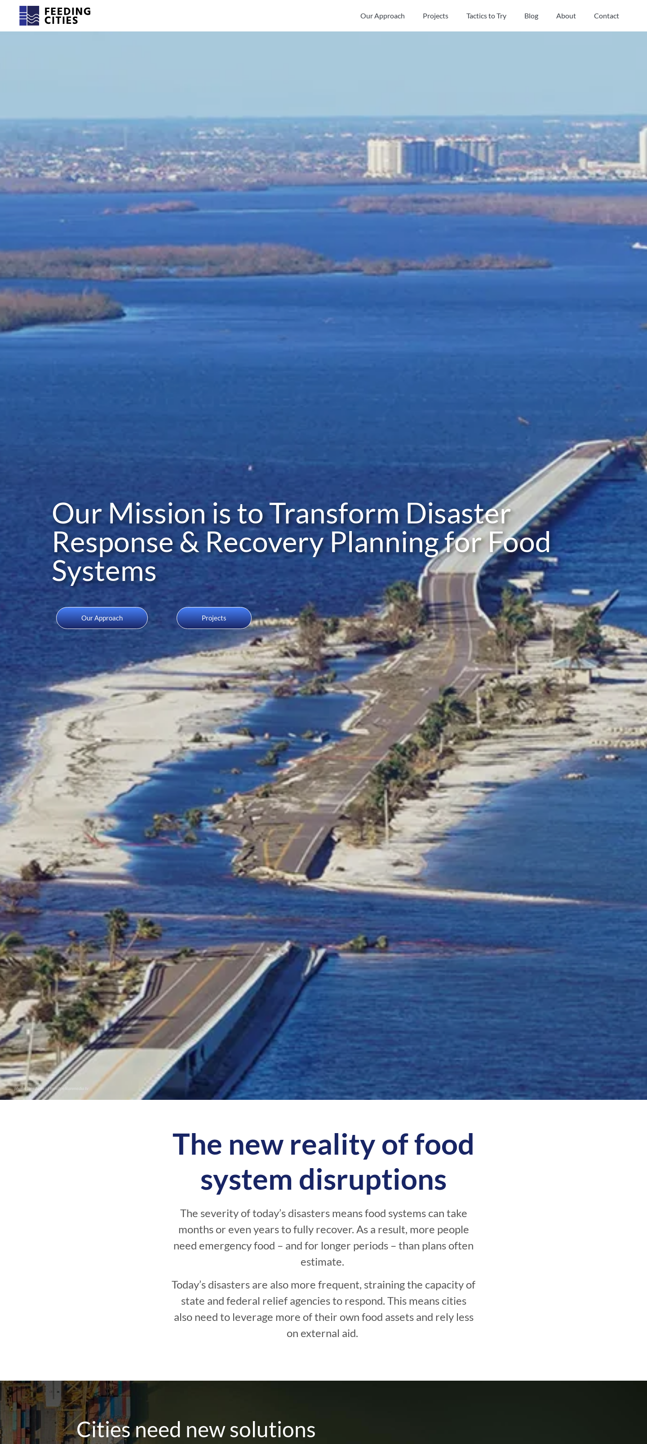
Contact (606, 15)
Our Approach (382, 15)
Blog (531, 15)
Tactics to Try (486, 15)
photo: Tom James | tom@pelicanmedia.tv (51, 1088)
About (566, 15)
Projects (435, 15)
